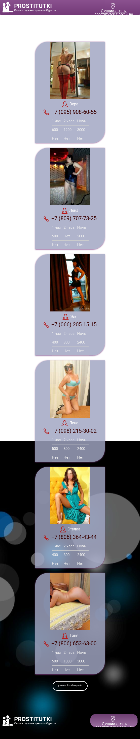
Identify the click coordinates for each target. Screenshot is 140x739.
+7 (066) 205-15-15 (70, 324)
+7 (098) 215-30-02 (70, 431)
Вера (70, 104)
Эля (70, 317)
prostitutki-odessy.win (70, 685)
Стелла (70, 529)
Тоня (70, 636)
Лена (70, 211)
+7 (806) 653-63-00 (70, 643)
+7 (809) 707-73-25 (70, 218)
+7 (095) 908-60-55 (70, 112)
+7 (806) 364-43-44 (70, 537)
